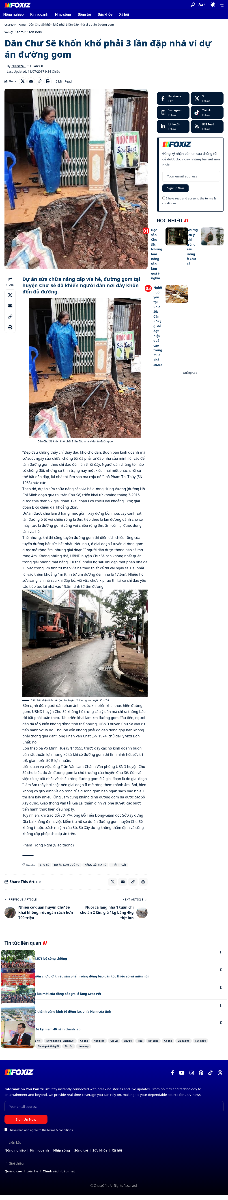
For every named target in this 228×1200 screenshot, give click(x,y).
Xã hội (25, 24)
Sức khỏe (58, 1051)
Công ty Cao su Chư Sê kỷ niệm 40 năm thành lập (47, 1033)
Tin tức (153, 1051)
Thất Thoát (118, 868)
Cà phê (101, 1045)
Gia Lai (143, 1045)
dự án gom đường (66, 868)
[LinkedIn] (173, 129)
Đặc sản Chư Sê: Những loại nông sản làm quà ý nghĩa (157, 256)
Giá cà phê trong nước (89, 1051)
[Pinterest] (201, 1078)
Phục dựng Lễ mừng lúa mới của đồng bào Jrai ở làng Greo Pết (59, 997)
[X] (207, 101)
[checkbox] (163, 202)
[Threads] (220, 1078)
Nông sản (122, 1045)
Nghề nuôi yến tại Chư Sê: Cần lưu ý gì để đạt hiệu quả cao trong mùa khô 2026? (158, 321)
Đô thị (26, 33)
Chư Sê (44, 868)
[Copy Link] (42, 83)
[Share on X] (23, 83)
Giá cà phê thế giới (126, 1051)
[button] (192, 4)
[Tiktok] (207, 115)
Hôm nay (174, 1051)
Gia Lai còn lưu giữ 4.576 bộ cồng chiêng (40, 962)
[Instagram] (173, 115)
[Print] (52, 83)
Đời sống (45, 33)
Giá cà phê (35, 1051)
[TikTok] (210, 1078)
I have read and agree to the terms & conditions (41, 1135)
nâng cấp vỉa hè (95, 868)
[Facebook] (173, 101)
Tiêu (180, 1045)
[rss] (207, 129)
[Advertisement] (190, 396)
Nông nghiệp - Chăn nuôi (70, 1045)
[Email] (32, 83)
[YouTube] (182, 1078)
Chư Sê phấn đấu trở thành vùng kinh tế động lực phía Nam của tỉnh (65, 1015)
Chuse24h (11, 24)
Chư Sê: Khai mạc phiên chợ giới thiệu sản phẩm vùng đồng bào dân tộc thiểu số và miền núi (86, 980)
